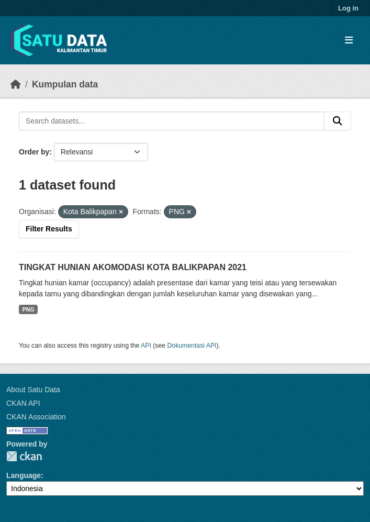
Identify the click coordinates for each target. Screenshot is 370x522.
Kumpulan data (65, 84)
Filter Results (49, 229)
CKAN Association (36, 417)
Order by (34, 152)
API (146, 345)
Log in (348, 8)
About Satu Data (33, 389)
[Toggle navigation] (349, 40)
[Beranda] (15, 84)
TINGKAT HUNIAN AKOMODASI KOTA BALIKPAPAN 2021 (132, 267)
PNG (29, 309)
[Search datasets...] (171, 121)
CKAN (24, 456)
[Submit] (337, 121)
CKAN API (23, 403)
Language (23, 475)
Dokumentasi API (192, 345)
